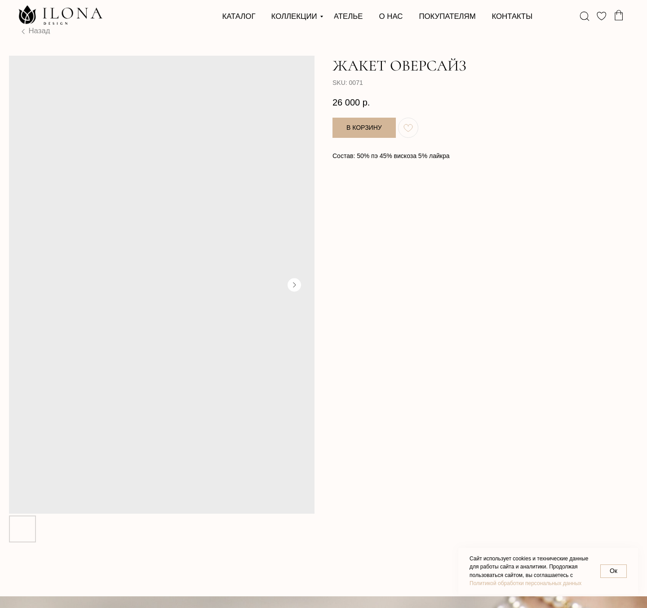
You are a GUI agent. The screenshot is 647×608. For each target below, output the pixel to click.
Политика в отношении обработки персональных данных (68, 588)
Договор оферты (196, 590)
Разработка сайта (350, 590)
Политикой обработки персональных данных (525, 583)
